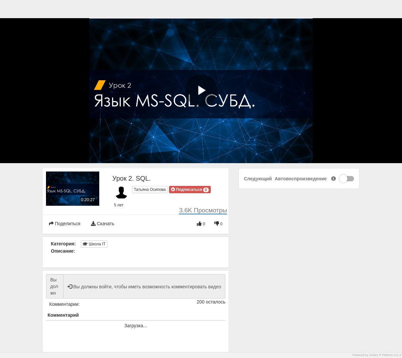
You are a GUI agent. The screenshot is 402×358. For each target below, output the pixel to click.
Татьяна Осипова (150, 189)
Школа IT (94, 244)
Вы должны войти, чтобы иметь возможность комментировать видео (55, 286)
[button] (190, 189)
